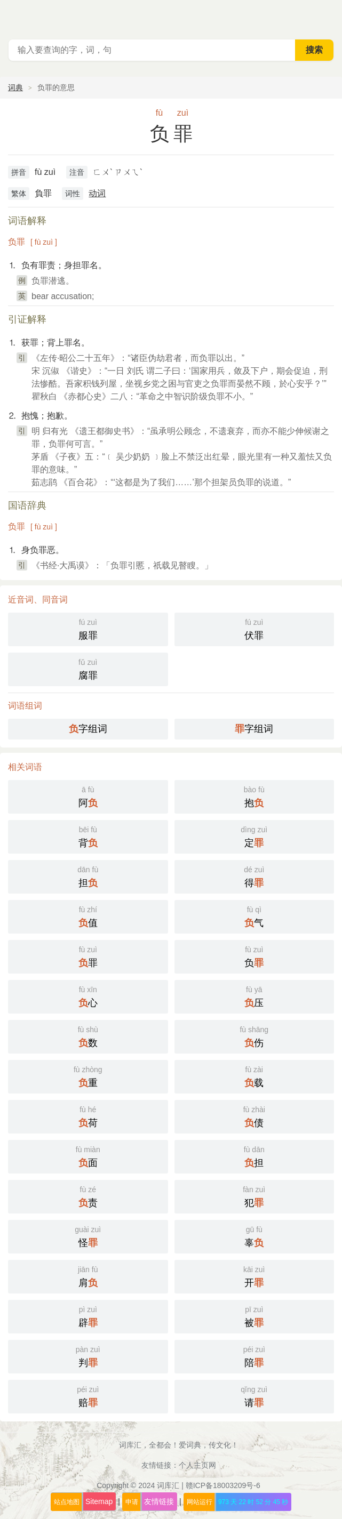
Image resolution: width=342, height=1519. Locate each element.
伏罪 (254, 628)
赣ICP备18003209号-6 (223, 1485)
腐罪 (88, 668)
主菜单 (327, 16)
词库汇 (168, 1485)
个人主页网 (197, 1465)
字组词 (88, 729)
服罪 (88, 628)
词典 (15, 87)
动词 (97, 193)
